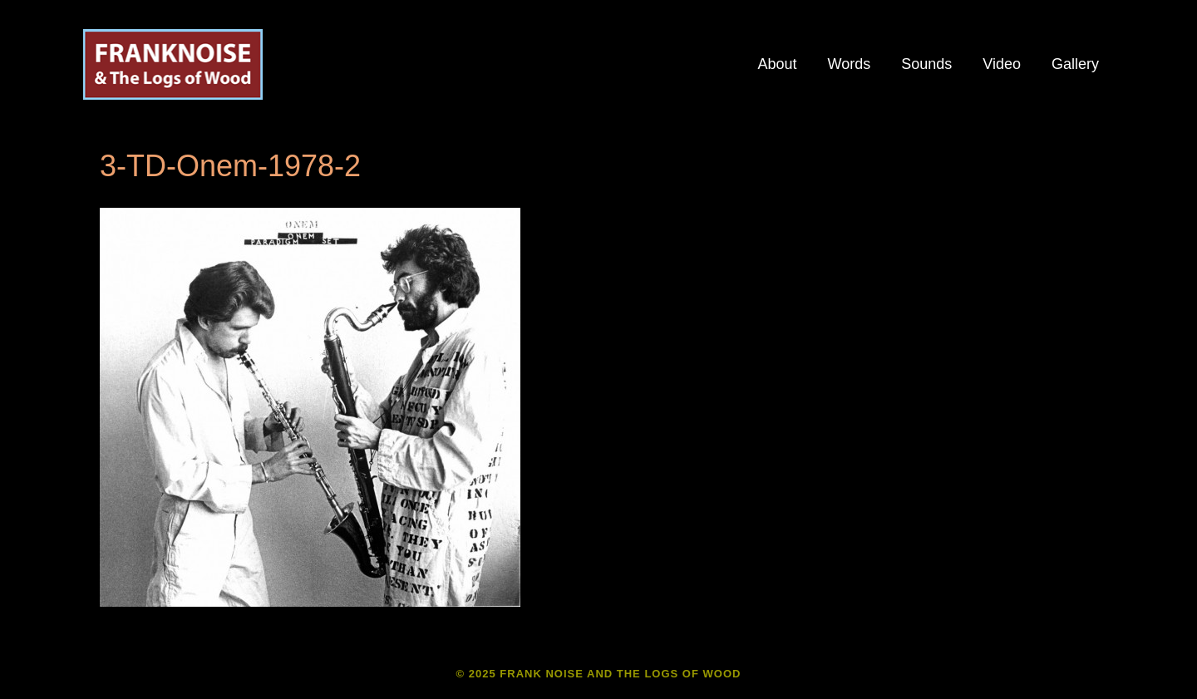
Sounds (926, 64)
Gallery (1075, 64)
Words (849, 64)
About (776, 64)
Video (1002, 64)
